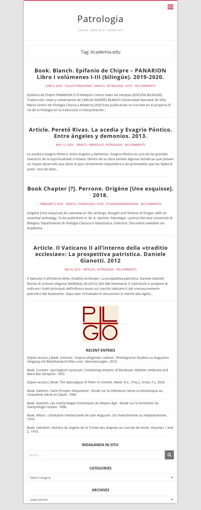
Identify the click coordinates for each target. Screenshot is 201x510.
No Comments (145, 86)
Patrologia (100, 18)
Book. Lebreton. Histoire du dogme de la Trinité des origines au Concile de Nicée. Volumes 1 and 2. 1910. (100, 429)
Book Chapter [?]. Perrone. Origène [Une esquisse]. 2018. (100, 192)
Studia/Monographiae (122, 204)
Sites (128, 86)
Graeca (99, 86)
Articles (89, 269)
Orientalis (96, 144)
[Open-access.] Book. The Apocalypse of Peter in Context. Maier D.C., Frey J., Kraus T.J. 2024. (96, 382)
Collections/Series (78, 86)
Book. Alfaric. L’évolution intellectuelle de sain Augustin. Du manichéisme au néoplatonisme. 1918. (97, 417)
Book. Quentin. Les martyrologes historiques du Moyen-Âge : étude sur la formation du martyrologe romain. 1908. (93, 405)
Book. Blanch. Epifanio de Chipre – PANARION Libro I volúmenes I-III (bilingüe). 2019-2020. (100, 74)
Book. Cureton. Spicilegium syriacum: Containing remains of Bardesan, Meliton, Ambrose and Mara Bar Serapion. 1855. (97, 372)
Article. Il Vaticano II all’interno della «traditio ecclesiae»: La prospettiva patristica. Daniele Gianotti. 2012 (100, 254)
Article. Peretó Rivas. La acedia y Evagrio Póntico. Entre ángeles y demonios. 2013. (100, 133)
